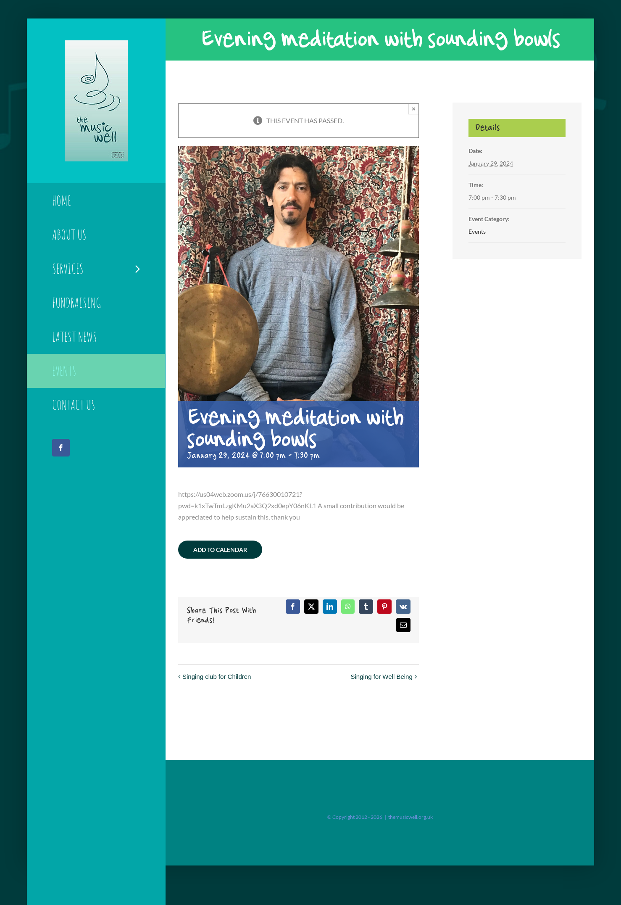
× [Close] (414, 108)
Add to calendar (220, 549)
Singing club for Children (216, 676)
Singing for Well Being (381, 676)
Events (477, 231)
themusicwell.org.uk (410, 817)
